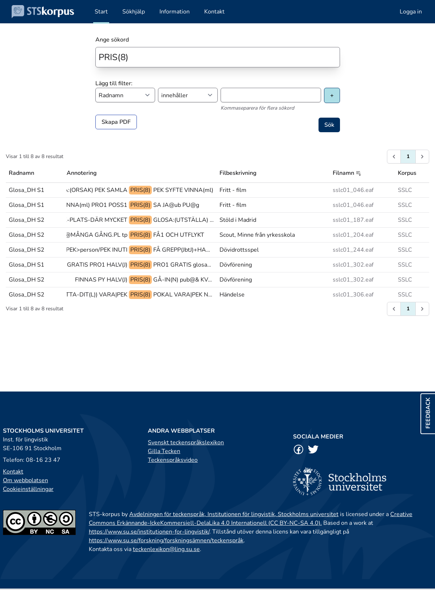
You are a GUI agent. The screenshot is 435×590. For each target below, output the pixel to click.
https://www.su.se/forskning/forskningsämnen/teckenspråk (166, 540)
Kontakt (13, 472)
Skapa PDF (116, 122)
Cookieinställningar (28, 489)
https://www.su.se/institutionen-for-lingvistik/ (149, 532)
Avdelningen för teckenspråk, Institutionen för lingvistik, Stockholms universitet (234, 514)
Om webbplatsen (25, 480)
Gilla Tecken (164, 451)
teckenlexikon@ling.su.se (166, 549)
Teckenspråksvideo (173, 460)
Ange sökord (112, 40)
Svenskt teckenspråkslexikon (186, 442)
